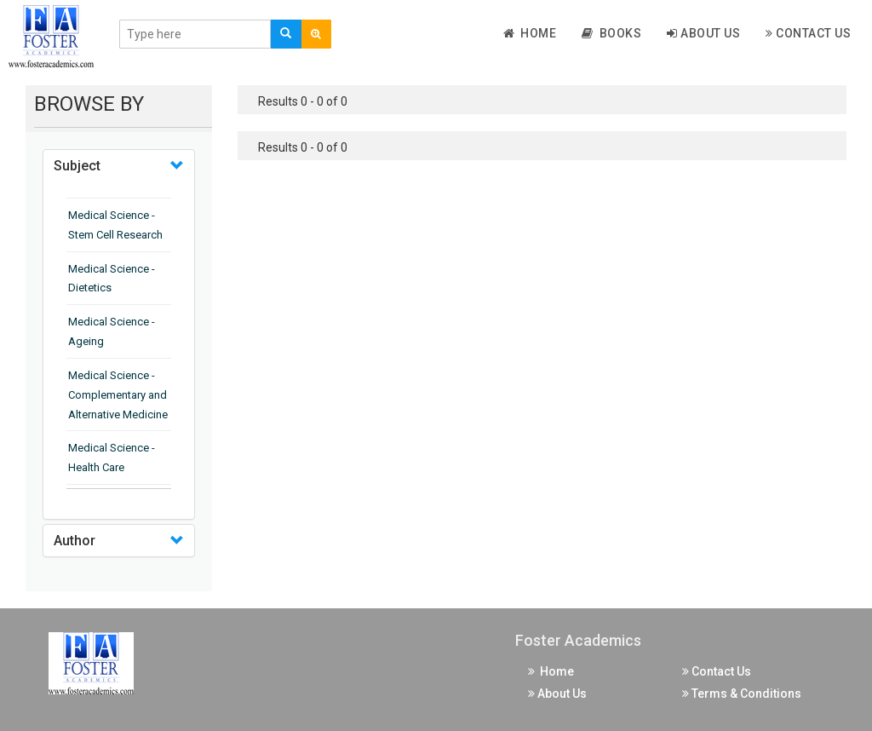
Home (530, 33)
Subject (77, 166)
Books (611, 33)
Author (74, 540)
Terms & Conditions (741, 693)
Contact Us (808, 33)
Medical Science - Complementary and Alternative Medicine (118, 395)
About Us (703, 33)
